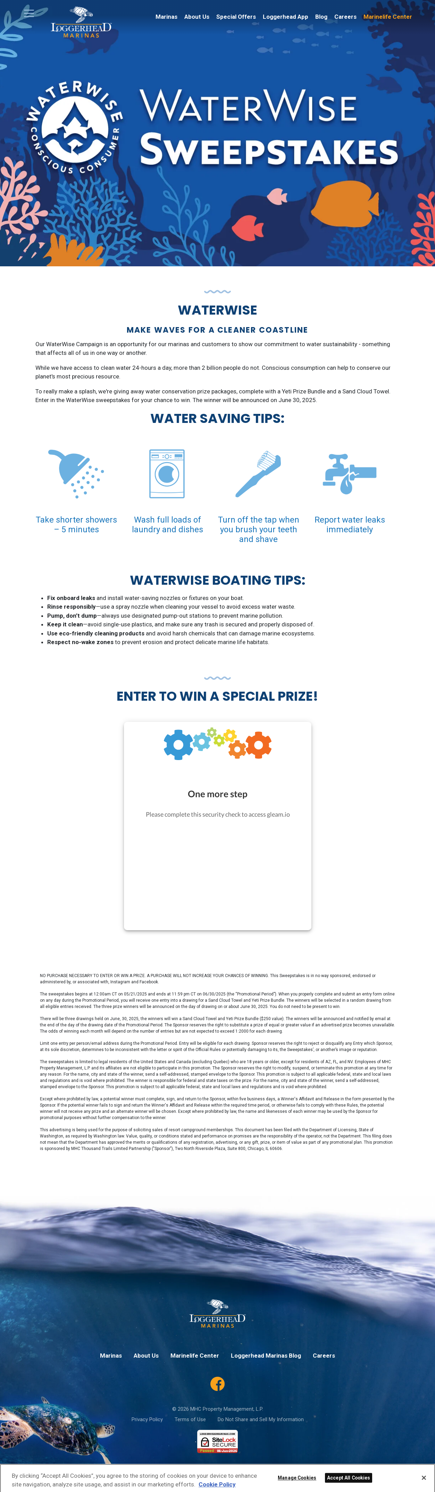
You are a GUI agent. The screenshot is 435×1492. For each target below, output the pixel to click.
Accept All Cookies (348, 1485)
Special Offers (236, 16)
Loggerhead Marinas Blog (266, 1355)
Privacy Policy (147, 1419)
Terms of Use (190, 1419)
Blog (321, 16)
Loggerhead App (285, 16)
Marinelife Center (387, 16)
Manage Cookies (297, 1485)
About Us (196, 16)
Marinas (166, 16)
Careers (345, 16)
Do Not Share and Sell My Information (261, 1419)
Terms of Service (285, 1469)
